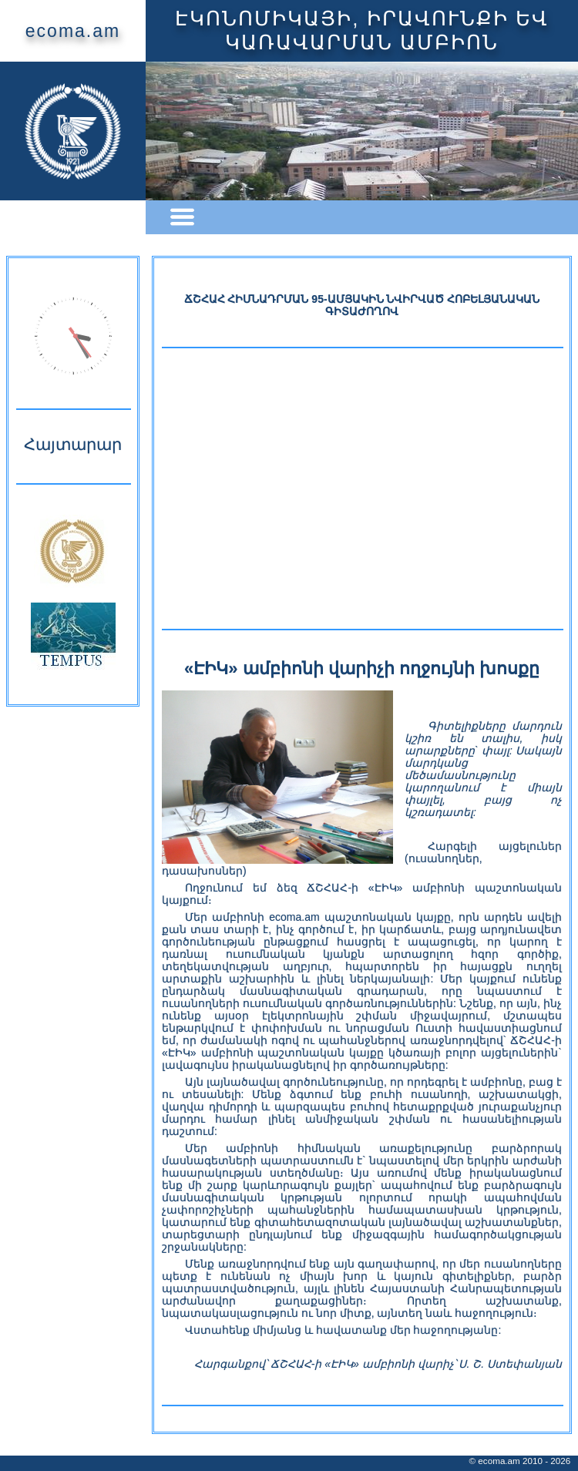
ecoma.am (72, 31)
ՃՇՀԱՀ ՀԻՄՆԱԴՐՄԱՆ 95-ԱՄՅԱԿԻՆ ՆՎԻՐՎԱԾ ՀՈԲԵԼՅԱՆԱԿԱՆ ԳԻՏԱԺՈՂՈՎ (362, 305)
